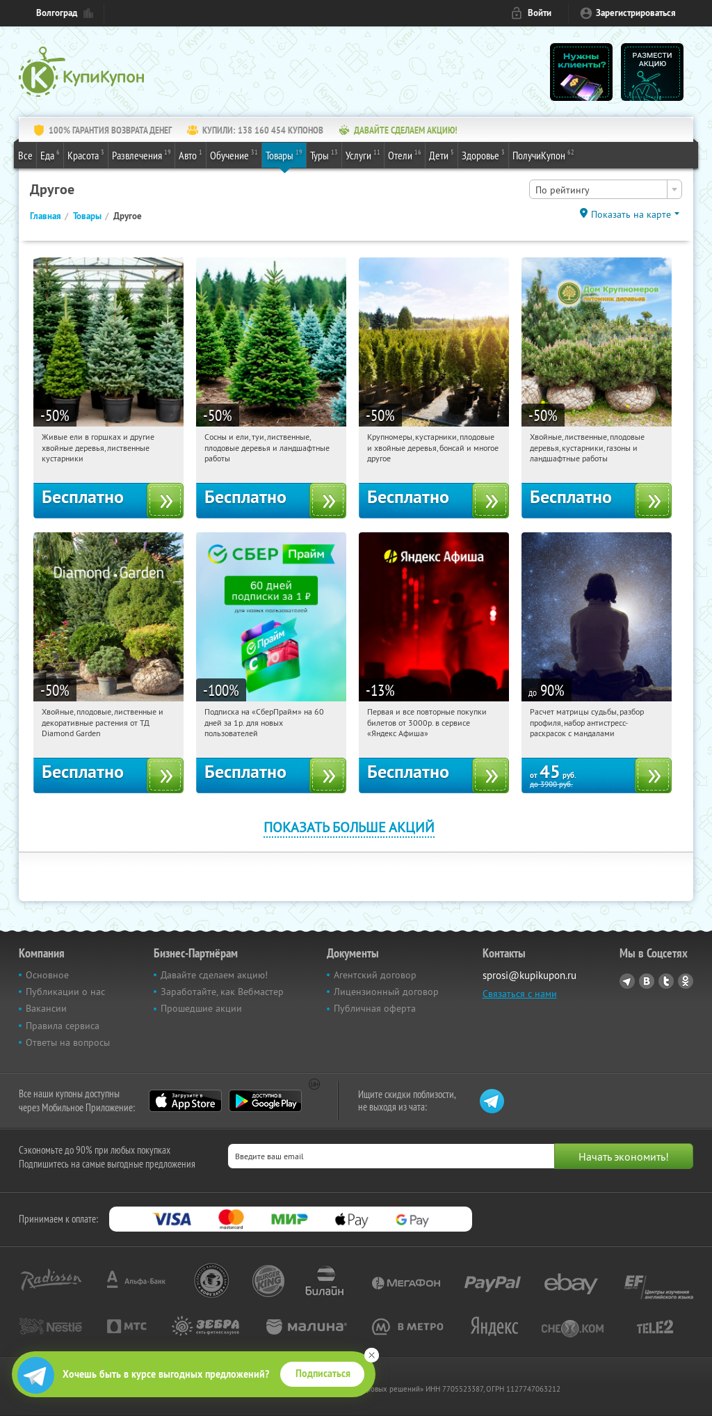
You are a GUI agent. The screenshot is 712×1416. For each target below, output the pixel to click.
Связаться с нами (520, 993)
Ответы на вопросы (68, 1042)
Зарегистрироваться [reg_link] (636, 13)
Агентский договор (375, 975)
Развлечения (141, 154)
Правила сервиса (62, 1025)
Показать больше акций (349, 827)
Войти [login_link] (539, 13)
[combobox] (605, 189)
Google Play (265, 1101)
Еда (50, 154)
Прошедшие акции (201, 1008)
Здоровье (483, 154)
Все (25, 155)
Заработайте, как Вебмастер (222, 991)
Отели (404, 154)
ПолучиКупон (543, 154)
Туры (324, 154)
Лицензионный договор (386, 991)
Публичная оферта (375, 1008)
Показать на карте (631, 214)
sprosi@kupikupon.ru (529, 975)
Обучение (234, 154)
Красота (85, 154)
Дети (441, 154)
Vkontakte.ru (646, 981)
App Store (185, 1101)
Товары (284, 154)
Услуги (363, 154)
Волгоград (56, 13)
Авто (190, 154)
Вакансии (46, 1008)
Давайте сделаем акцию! (214, 975)
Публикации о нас (65, 991)
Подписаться (323, 1373)
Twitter (666, 981)
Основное (47, 975)
